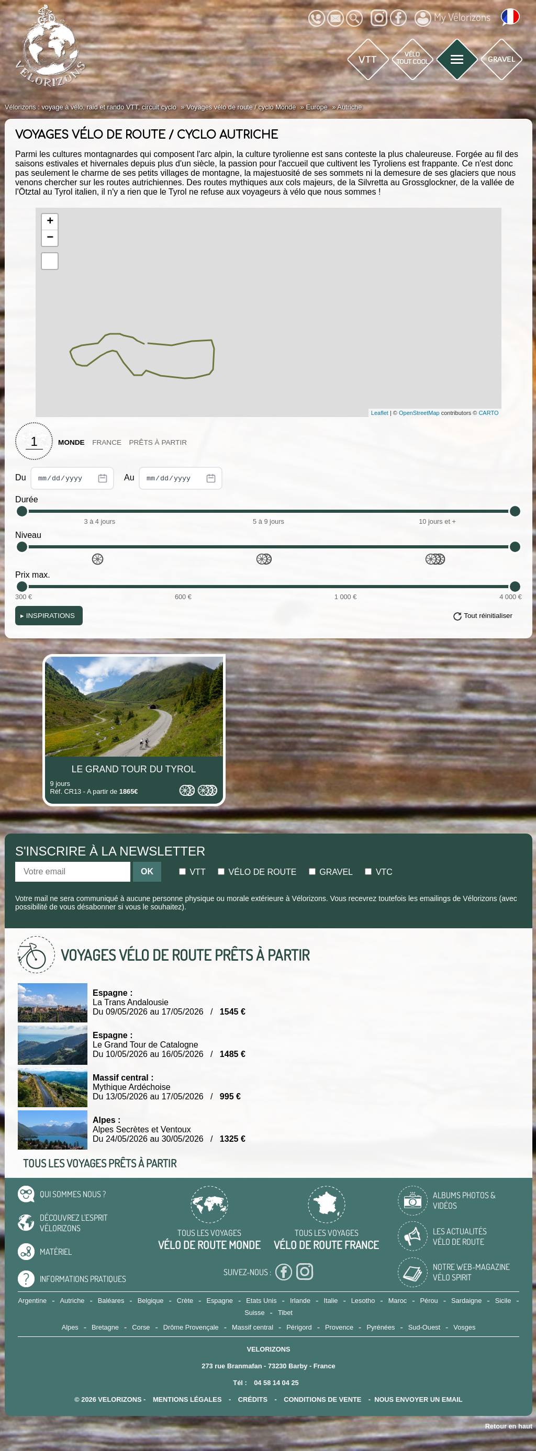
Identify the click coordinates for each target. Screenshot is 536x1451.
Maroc (397, 1300)
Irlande (300, 1300)
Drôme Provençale (191, 1327)
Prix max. (32, 574)
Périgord (298, 1327)
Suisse (254, 1313)
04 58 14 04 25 (276, 1383)
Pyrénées (380, 1327)
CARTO (488, 413)
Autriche (72, 1300)
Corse (141, 1327)
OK (147, 871)
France (106, 442)
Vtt (192, 872)
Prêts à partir (158, 442)
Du (64, 478)
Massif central (252, 1327)
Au (173, 478)
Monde (71, 442)
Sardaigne (466, 1300)
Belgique (151, 1300)
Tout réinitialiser (488, 616)
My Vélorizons (452, 18)
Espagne (219, 1300)
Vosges (464, 1327)
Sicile (503, 1300)
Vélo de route (257, 872)
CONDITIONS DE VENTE (322, 1399)
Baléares (111, 1300)
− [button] (50, 238)
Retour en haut (508, 1426)
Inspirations (47, 616)
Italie (330, 1300)
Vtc (378, 872)
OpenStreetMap (419, 413)
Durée (26, 499)
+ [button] (50, 222)
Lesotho (363, 1300)
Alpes (70, 1327)
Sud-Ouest (424, 1327)
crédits (252, 1399)
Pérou (429, 1300)
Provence (339, 1327)
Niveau (28, 535)
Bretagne (105, 1327)
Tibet (285, 1313)
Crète (185, 1300)
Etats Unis (261, 1300)
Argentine (32, 1300)
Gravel (331, 872)
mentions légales (187, 1399)
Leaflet (379, 413)
